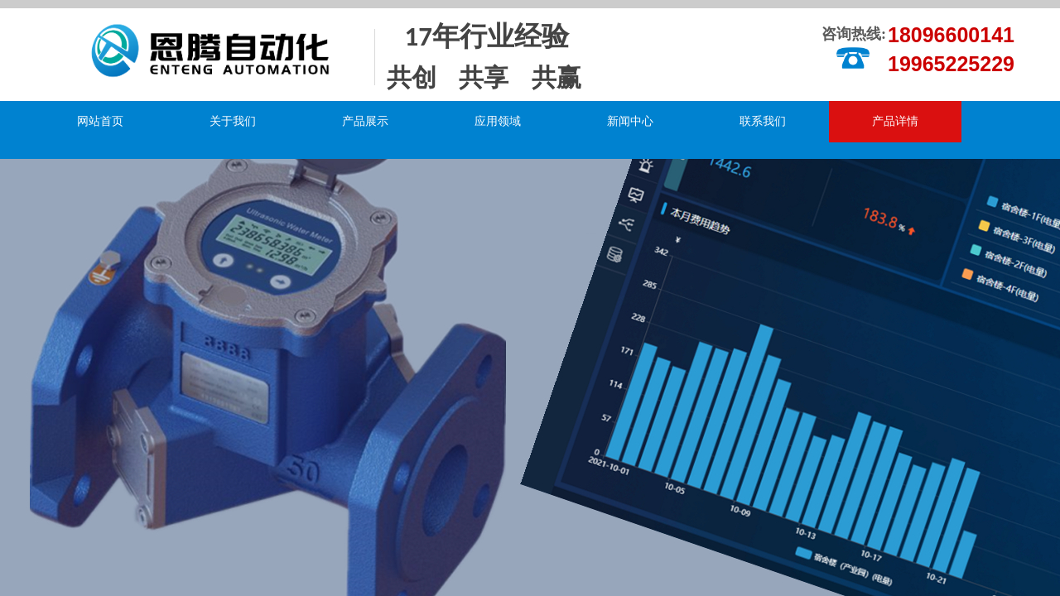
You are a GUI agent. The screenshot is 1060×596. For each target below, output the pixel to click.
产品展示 (365, 121)
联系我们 (763, 121)
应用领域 (498, 121)
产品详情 (895, 121)
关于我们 (233, 121)
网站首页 (100, 121)
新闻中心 (630, 121)
